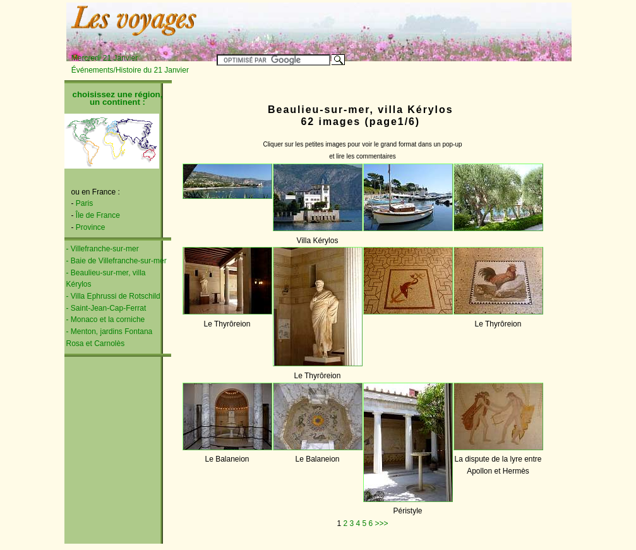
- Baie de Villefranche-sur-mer (116, 260)
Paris (84, 203)
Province (90, 227)
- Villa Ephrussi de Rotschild (113, 296)
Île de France (98, 215)
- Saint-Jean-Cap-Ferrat (106, 308)
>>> (381, 523)
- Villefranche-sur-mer (102, 248)
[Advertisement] (413, 23)
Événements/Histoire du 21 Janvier (130, 70)
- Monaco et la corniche (105, 319)
